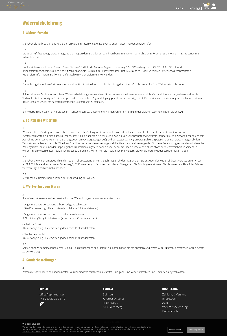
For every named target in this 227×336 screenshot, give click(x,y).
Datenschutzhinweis (31, 331)
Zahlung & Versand (174, 299)
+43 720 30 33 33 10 (52, 303)
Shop (179, 8)
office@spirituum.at (51, 299)
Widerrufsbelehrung (175, 311)
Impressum (169, 303)
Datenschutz (170, 316)
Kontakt (196, 8)
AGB (165, 307)
